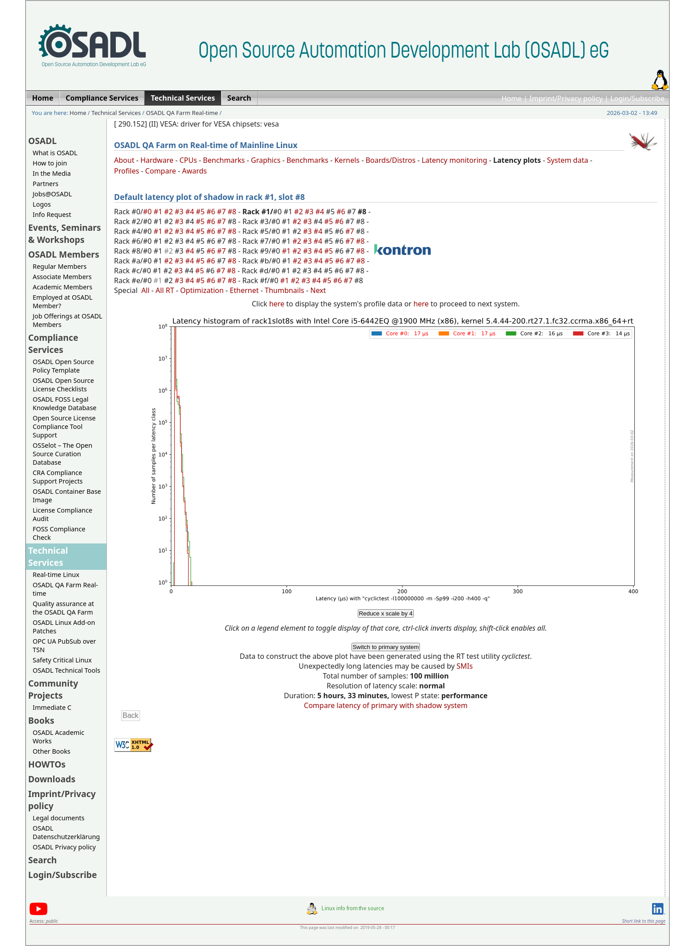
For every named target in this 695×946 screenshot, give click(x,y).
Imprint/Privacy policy (566, 98)
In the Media (52, 173)
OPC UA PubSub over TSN (64, 645)
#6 (212, 211)
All (145, 290)
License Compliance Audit (62, 514)
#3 (180, 211)
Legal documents (59, 818)
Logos (42, 204)
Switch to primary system (385, 647)
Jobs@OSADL (52, 194)
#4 (190, 211)
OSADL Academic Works (58, 736)
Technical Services (116, 113)
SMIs (465, 666)
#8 (233, 211)
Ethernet (244, 290)
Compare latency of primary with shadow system (386, 705)
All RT (165, 290)
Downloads (52, 779)
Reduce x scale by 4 (385, 613)
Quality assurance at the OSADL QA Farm (63, 607)
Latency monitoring (454, 160)
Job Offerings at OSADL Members (67, 320)
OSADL (42, 141)
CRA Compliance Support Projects (58, 476)
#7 (222, 211)
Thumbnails (284, 290)
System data (567, 160)
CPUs (188, 160)
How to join (50, 163)
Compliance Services (53, 343)
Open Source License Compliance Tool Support (64, 426)
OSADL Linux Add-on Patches (64, 626)
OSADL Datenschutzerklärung (66, 832)
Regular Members (60, 266)
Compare (160, 171)
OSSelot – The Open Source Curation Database (62, 454)
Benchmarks (224, 160)
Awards (194, 171)
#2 (169, 211)
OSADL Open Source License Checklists (63, 384)
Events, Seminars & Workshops (64, 233)
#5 (201, 211)
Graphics (265, 160)
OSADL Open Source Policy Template (63, 365)
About (124, 160)
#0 (148, 211)
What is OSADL (55, 152)
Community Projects (53, 689)
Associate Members (62, 276)
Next (318, 290)
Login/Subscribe (637, 98)
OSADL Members (63, 254)
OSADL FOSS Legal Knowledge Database (65, 403)
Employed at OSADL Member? (63, 301)
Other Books (51, 751)
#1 (158, 211)
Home (511, 98)
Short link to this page (643, 921)
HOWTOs (47, 764)
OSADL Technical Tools (66, 670)
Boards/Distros (390, 160)
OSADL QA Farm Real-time (182, 113)
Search (42, 860)
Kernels (347, 160)
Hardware (157, 160)
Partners (46, 183)
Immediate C (52, 707)
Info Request (52, 214)
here (276, 304)
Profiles (126, 171)
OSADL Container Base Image (67, 495)
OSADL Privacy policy (64, 847)
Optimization (202, 290)
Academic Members (62, 287)
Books (41, 720)
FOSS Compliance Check (59, 533)
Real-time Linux (56, 574)
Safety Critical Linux (62, 660)
